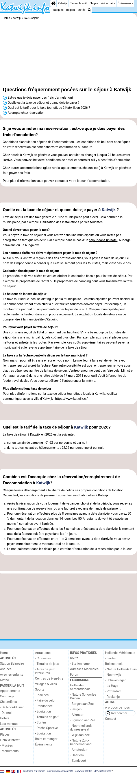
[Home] (53, 3)
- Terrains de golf (47, 717)
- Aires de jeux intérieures (45, 671)
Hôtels (4, 718)
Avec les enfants (11, 675)
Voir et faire (108, 3)
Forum (74, 675)
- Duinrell (6, 713)
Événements (125, 3)
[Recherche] (89, 10)
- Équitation (43, 711)
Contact (110, 719)
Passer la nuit (78, 3)
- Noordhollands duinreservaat (81, 727)
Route (74, 658)
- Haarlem (77, 755)
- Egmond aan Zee (82, 720)
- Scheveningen (115, 680)
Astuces (5, 669)
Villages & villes (46, 684)
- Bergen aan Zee (82, 704)
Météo (81, 9)
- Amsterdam (79, 750)
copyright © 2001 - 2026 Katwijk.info (93, 771)
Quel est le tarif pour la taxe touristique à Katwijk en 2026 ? (49, 108)
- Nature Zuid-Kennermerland (80, 742)
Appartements (10, 691)
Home (4, 653)
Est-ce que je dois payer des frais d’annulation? (40, 97)
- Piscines (42, 695)
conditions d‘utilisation (34, 771)
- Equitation (43, 733)
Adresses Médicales (84, 669)
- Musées (6, 745)
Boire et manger (46, 739)
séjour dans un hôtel (103, 240)
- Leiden (110, 658)
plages (117, 337)
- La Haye (111, 686)
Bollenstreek (113, 664)
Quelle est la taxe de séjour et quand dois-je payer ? (44, 103)
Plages (93, 3)
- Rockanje (112, 697)
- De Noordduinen (12, 707)
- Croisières (43, 658)
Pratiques (57, 9)
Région (70, 9)
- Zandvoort (78, 761)
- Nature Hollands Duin (121, 669)
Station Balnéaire (12, 664)
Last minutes (9, 724)
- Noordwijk (113, 675)
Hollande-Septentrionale (80, 687)
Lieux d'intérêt (10, 740)
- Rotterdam (113, 691)
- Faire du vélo (44, 700)
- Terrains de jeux (47, 664)
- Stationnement (81, 664)
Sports (39, 689)
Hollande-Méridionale (120, 653)
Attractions (42, 653)
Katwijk (62, 3)
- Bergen (76, 709)
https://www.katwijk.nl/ (71, 399)
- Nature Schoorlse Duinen (83, 696)
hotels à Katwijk (22, 155)
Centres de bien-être (49, 678)
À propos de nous (117, 707)
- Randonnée (44, 706)
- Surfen (40, 722)
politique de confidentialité (60, 771)
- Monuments (9, 751)
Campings (7, 696)
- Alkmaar (76, 715)
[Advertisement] (68, 54)
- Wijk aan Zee (80, 735)
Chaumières (8, 702)
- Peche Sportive (46, 728)
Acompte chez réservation (26, 113)
